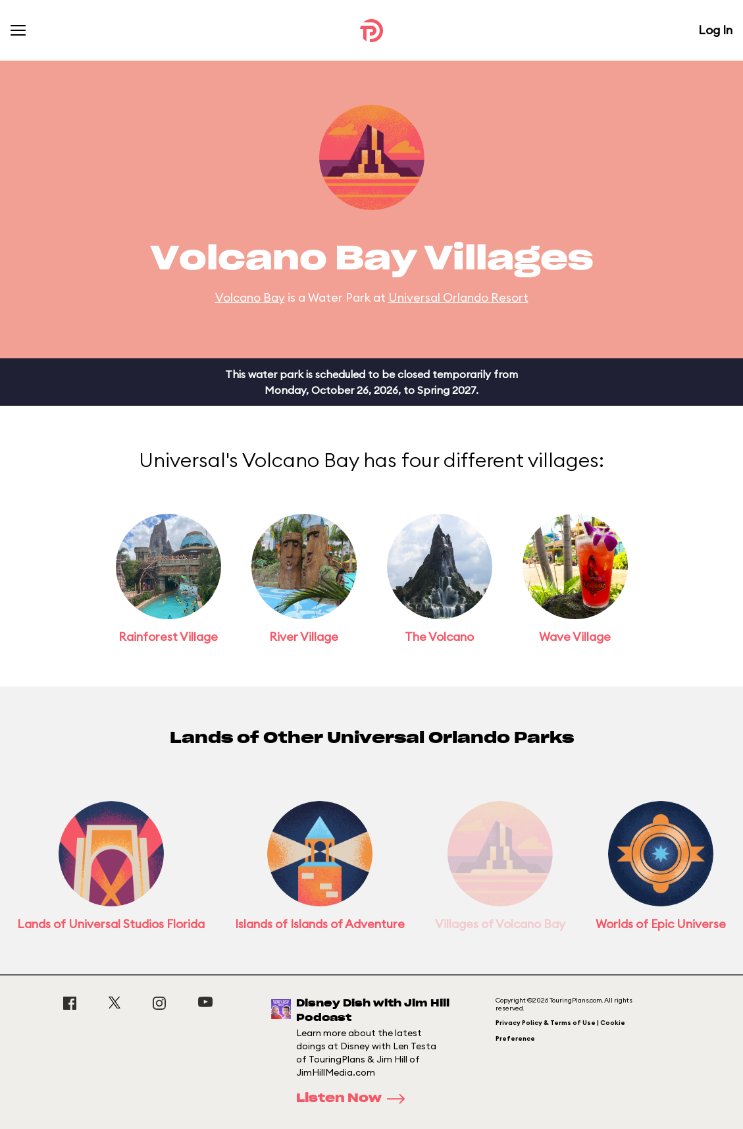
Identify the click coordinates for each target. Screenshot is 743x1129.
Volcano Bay (250, 297)
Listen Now (354, 1099)
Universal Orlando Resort (458, 297)
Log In (715, 30)
